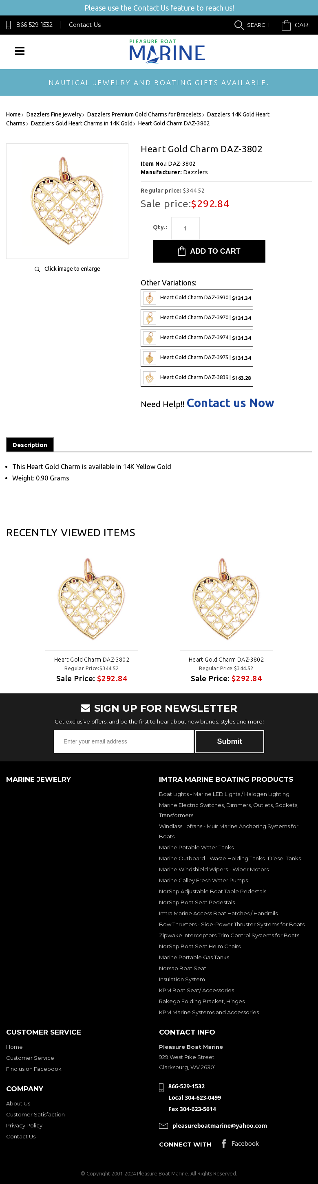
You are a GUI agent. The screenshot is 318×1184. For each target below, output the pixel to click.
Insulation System (182, 979)
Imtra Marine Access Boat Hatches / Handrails (218, 913)
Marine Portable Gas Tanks (194, 957)
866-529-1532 (34, 25)
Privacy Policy (24, 1125)
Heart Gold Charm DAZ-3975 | (197, 357)
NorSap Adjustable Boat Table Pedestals (212, 891)
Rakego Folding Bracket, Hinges (202, 1001)
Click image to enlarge (72, 268)
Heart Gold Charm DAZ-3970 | (197, 318)
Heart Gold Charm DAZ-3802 (92, 659)
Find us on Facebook (34, 1069)
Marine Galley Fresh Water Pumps (203, 880)
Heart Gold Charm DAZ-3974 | (197, 337)
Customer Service (30, 1058)
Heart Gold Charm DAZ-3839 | (197, 377)
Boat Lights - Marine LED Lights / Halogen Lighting (224, 794)
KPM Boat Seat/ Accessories (196, 990)
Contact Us (85, 25)
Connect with (185, 1144)
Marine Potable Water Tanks (196, 847)
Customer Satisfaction (35, 1114)
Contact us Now (230, 403)
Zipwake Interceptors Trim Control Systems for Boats (229, 935)
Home (14, 1047)
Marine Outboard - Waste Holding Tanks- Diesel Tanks (230, 858)
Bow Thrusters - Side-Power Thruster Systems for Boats (232, 924)
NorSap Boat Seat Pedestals (197, 902)
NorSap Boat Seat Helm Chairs (200, 946)
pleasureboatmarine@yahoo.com (219, 1125)
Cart (303, 25)
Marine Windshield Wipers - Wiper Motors (214, 869)
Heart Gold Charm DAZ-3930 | (197, 298)
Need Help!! (163, 404)
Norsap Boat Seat (182, 968)
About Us (18, 1103)
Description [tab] (30, 444)
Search (258, 25)
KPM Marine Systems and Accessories (209, 1012)
